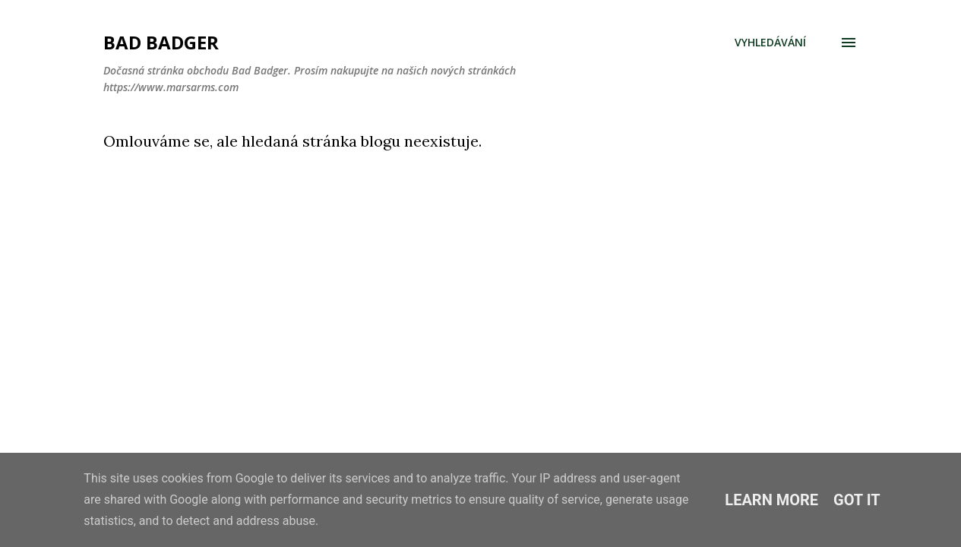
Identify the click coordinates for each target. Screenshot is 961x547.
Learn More (771, 500)
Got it (856, 500)
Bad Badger (161, 42)
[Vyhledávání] (770, 42)
